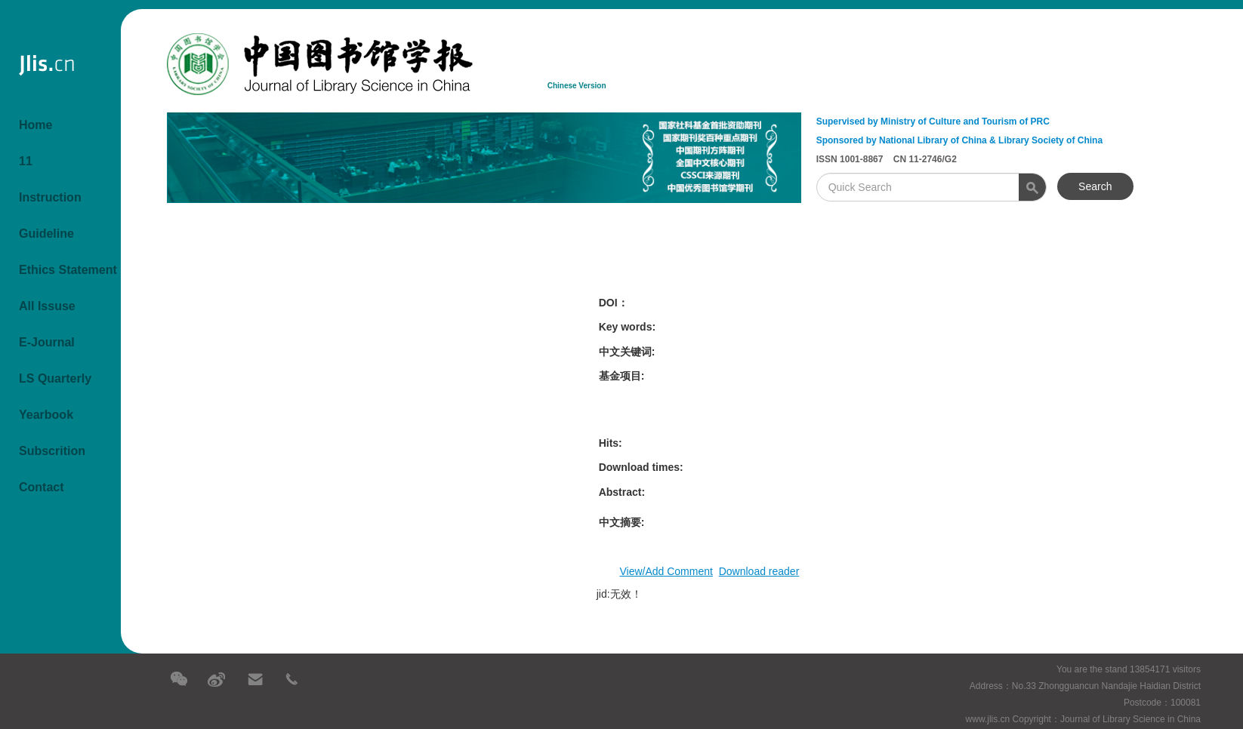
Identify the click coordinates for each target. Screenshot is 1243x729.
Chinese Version (576, 86)
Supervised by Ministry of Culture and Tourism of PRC (933, 121)
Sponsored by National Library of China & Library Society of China (959, 140)
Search (1095, 186)
